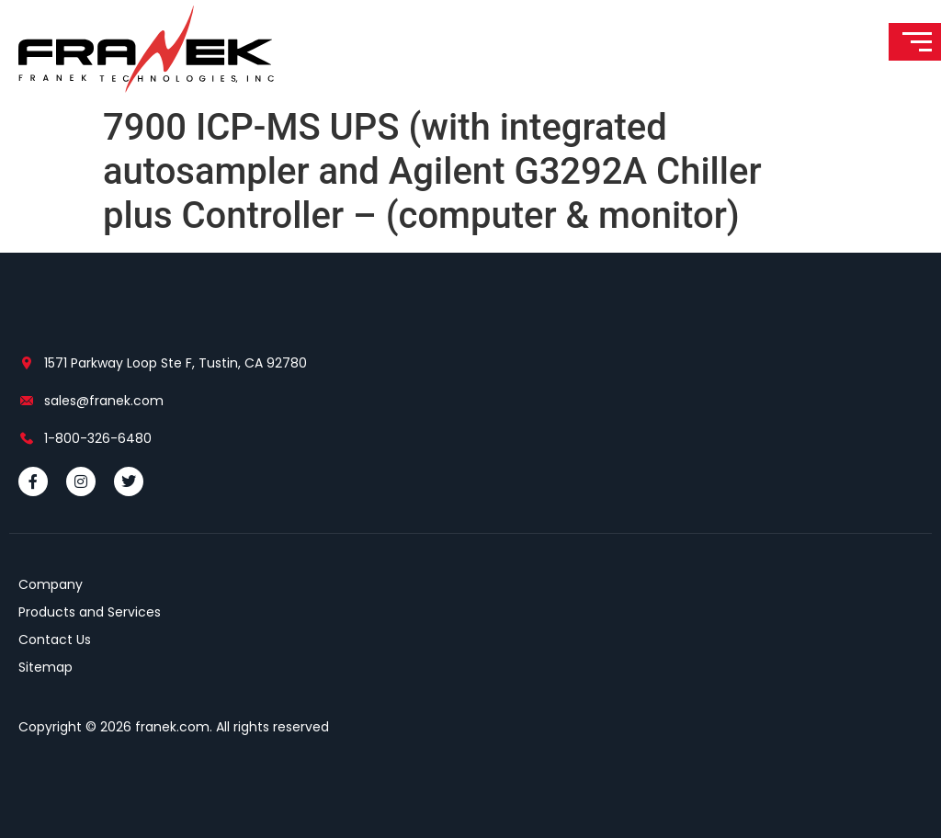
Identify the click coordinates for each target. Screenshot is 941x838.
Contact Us (54, 639)
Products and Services (89, 612)
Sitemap (45, 667)
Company (50, 584)
